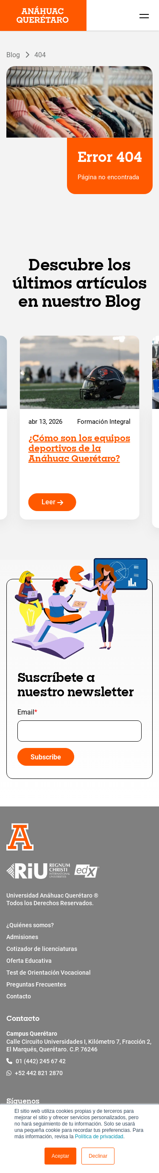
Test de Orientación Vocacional (48, 972)
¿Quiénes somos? (30, 925)
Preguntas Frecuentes (36, 984)
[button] (60, 1156)
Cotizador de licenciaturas (41, 948)
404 (40, 54)
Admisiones (22, 937)
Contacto (18, 996)
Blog (13, 54)
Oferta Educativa (29, 960)
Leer (52, 502)
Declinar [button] (98, 1156)
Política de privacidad (99, 1137)
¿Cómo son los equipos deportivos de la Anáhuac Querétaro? (79, 449)
